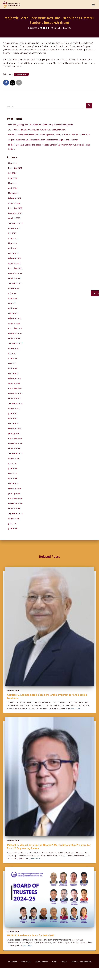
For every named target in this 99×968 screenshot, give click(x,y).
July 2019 (12, 463)
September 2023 (15, 223)
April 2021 (12, 368)
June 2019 (12, 468)
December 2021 (15, 328)
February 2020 (14, 428)
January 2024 (14, 203)
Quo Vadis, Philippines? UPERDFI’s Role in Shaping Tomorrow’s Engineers (40, 124)
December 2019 (15, 438)
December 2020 (15, 388)
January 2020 (14, 433)
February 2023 (14, 258)
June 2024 (12, 178)
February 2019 (14, 488)
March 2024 (13, 193)
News (54, 961)
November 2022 (15, 273)
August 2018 (13, 518)
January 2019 (14, 493)
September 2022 (15, 283)
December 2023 (15, 208)
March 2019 (13, 483)
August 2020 (13, 408)
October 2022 (14, 278)
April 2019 (12, 478)
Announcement (21, 74)
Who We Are (12, 961)
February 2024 (14, 198)
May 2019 (12, 473)
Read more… (76, 708)
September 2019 (15, 453)
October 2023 (14, 218)
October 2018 (14, 508)
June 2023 (12, 238)
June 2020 (12, 413)
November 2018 (15, 503)
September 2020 (15, 403)
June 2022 (12, 298)
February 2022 (14, 318)
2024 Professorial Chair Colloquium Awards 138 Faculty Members (36, 130)
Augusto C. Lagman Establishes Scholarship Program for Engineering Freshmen (43, 140)
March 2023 (13, 253)
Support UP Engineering (82, 961)
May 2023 (12, 243)
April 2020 (12, 418)
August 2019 (13, 458)
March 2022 (13, 313)
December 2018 (15, 498)
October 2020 (14, 398)
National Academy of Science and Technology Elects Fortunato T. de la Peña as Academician (49, 134)
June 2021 (12, 358)
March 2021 (13, 373)
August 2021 (13, 348)
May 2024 (12, 183)
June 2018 (12, 528)
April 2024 (12, 188)
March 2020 (13, 423)
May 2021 (12, 363)
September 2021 (15, 343)
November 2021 (15, 333)
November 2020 (15, 393)
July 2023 (12, 233)
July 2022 (12, 293)
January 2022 (14, 323)
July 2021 (12, 353)
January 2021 (14, 383)
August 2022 (13, 288)
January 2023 (14, 263)
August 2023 (13, 228)
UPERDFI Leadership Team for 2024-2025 (30, 935)
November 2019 (15, 443)
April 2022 (12, 308)
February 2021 (14, 378)
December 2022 (15, 268)
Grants (64, 961)
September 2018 (15, 513)
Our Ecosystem (42, 961)
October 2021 (14, 338)
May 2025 (12, 163)
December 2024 (15, 168)
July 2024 (12, 173)
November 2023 (15, 213)
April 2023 (12, 248)
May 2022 (12, 303)
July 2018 (12, 523)
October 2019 (14, 448)
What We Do (26, 961)
